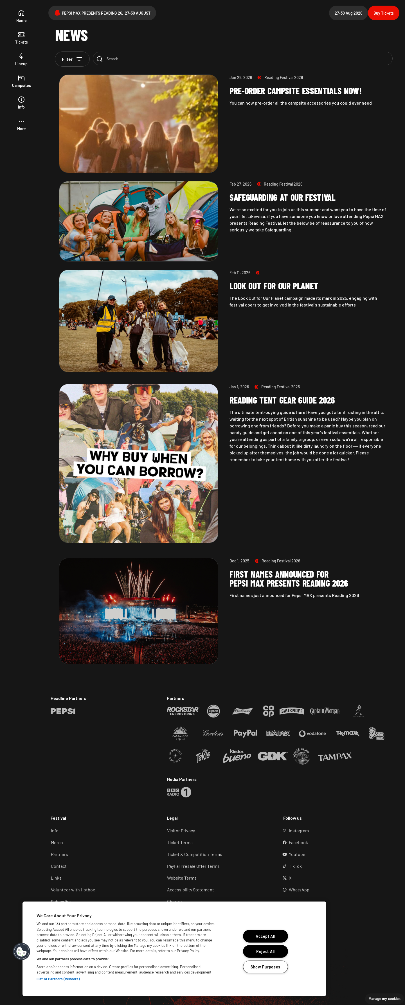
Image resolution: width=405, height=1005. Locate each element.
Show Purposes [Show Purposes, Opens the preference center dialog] (265, 967)
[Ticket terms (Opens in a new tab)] (217, 842)
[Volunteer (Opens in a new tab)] (101, 889)
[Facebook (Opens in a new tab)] (333, 842)
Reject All (265, 951)
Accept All (265, 936)
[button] (21, 125)
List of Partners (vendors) (58, 979)
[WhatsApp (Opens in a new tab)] (333, 889)
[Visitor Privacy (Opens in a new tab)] (217, 830)
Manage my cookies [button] (384, 999)
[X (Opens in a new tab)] (333, 878)
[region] (174, 949)
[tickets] (21, 38)
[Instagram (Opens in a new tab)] (333, 830)
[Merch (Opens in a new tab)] (101, 842)
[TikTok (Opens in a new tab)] (333, 866)
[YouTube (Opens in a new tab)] (333, 854)
